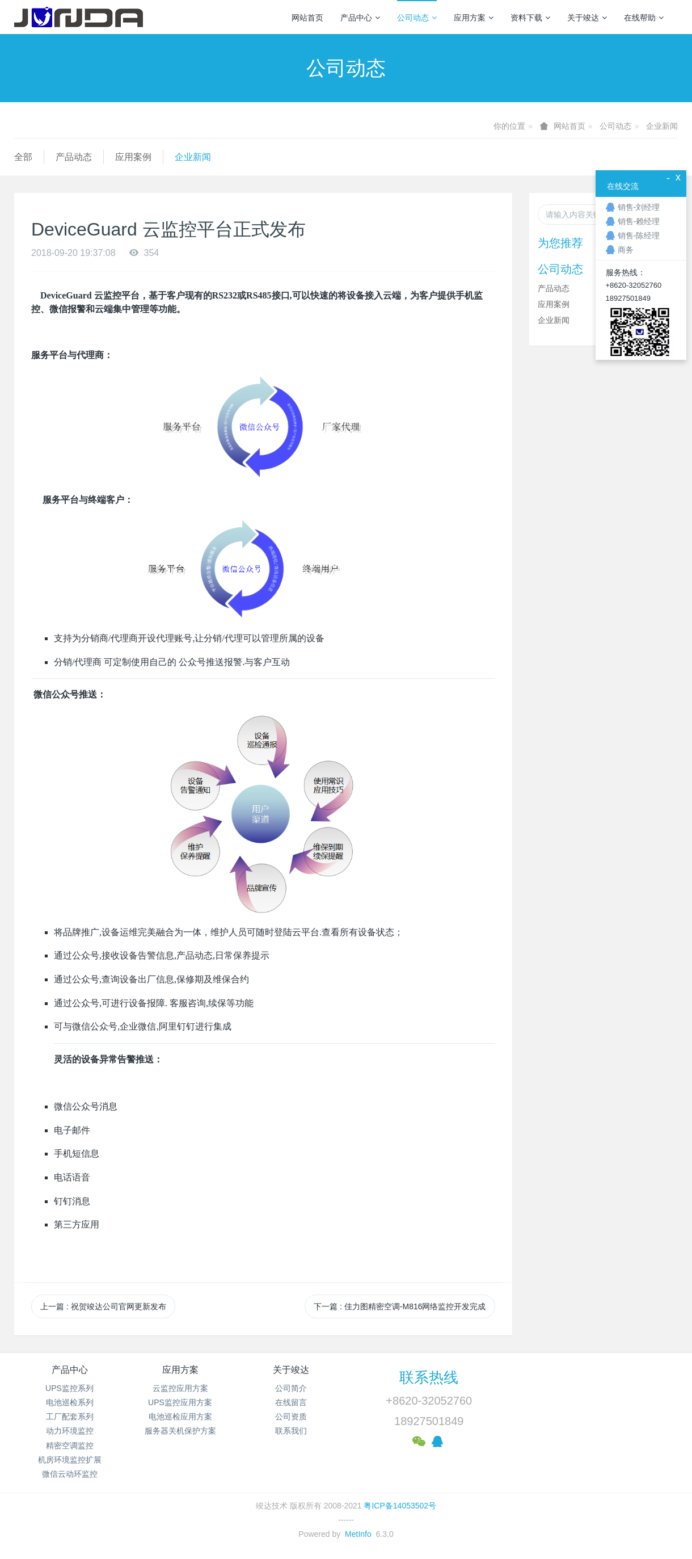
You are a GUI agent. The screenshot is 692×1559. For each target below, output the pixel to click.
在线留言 (291, 1402)
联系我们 (291, 1430)
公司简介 (291, 1388)
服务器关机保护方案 (180, 1430)
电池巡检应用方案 (180, 1416)
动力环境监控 (70, 1430)
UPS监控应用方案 (180, 1402)
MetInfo (358, 1534)
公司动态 (417, 17)
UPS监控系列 (69, 1388)
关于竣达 (587, 17)
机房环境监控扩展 (70, 1459)
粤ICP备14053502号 (400, 1505)
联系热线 (428, 1377)
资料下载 (530, 17)
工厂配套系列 (70, 1416)
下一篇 (400, 1306)
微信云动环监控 (70, 1473)
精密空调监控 (70, 1445)
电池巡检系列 (70, 1402)
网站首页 (307, 17)
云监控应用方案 (180, 1388)
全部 (23, 157)
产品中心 (360, 17)
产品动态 (74, 157)
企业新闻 (662, 126)
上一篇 (103, 1306)
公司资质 (291, 1416)
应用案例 (133, 157)
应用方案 (473, 17)
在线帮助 (644, 17)
